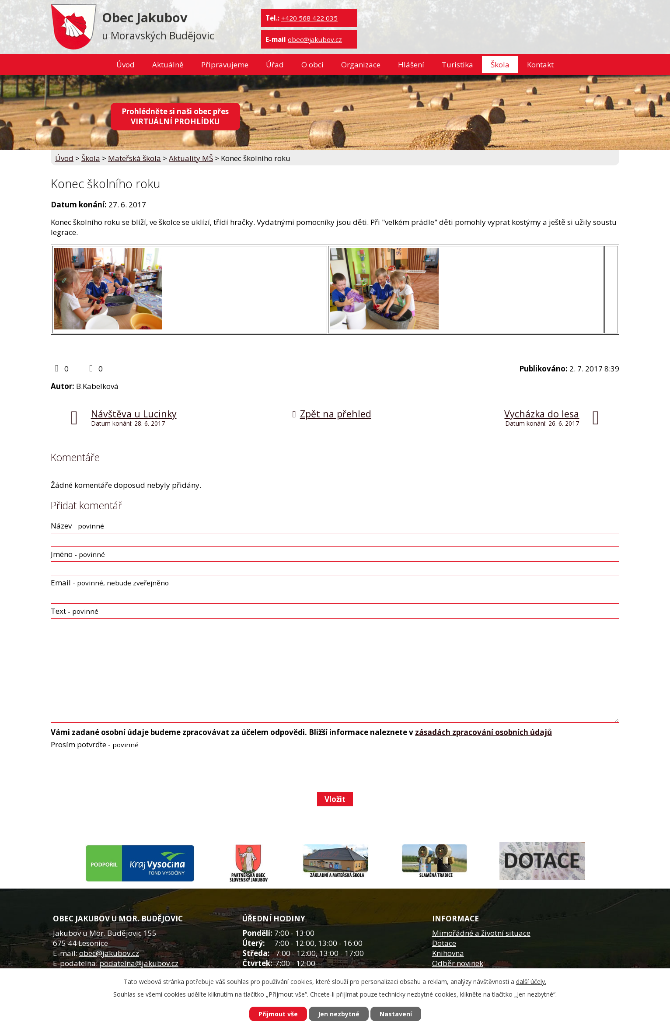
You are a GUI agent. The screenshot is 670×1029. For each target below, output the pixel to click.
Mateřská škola (134, 158)
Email (110, 583)
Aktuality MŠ (191, 158)
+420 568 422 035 (309, 18)
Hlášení (411, 65)
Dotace (444, 943)
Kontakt (540, 65)
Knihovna (448, 953)
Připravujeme (224, 65)
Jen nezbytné (338, 1014)
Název (77, 526)
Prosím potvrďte (95, 744)
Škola (500, 65)
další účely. (531, 981)
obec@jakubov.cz (315, 39)
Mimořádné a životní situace (481, 933)
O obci (312, 65)
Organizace (360, 65)
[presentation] (116, 770)
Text (74, 611)
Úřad (275, 65)
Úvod (125, 65)
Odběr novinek (457, 963)
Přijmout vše (278, 1014)
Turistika (457, 65)
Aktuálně (168, 65)
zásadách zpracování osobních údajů (483, 732)
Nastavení (396, 1014)
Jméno (78, 554)
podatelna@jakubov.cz (138, 963)
